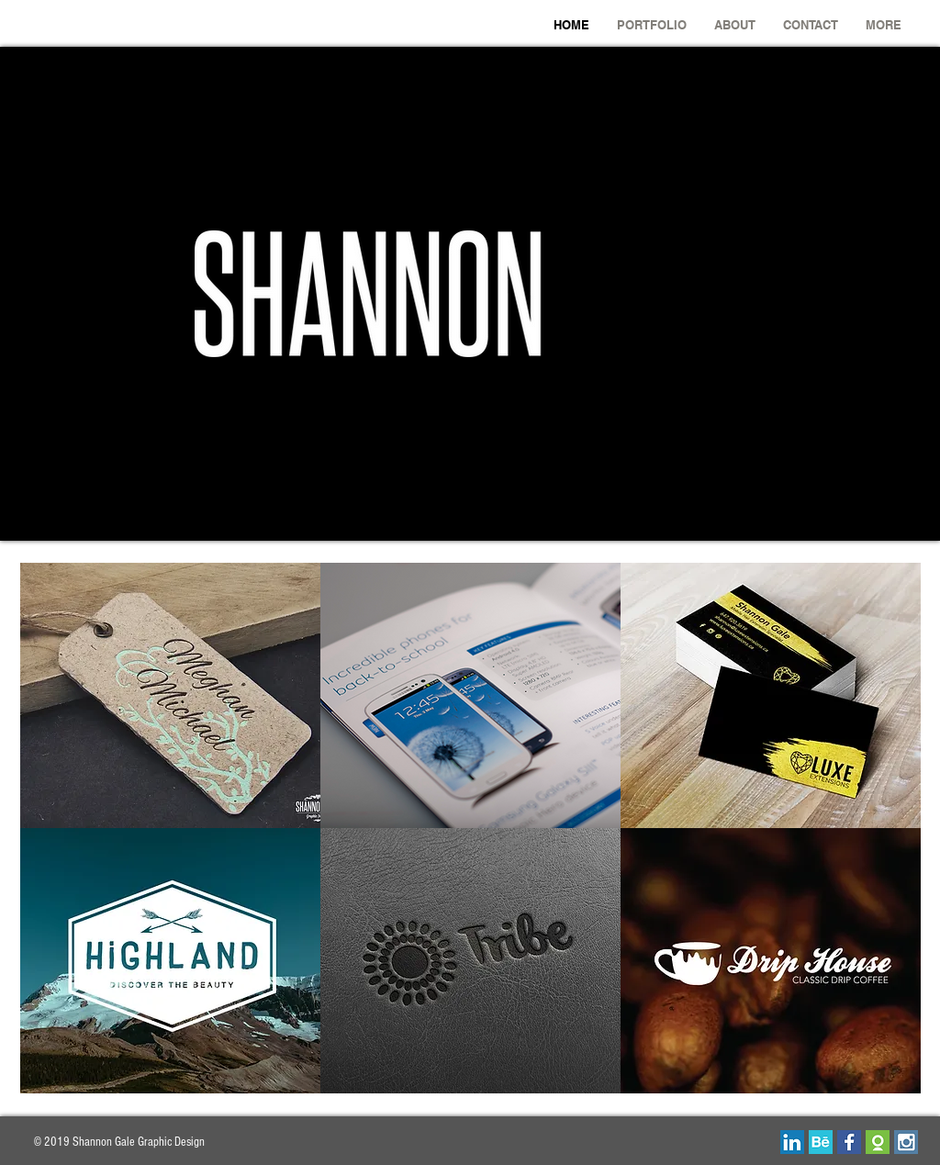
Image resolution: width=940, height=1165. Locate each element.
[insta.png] (906, 1142)
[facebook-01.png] (849, 1142)
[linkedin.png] (792, 1142)
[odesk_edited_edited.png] (878, 1142)
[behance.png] (821, 1142)
